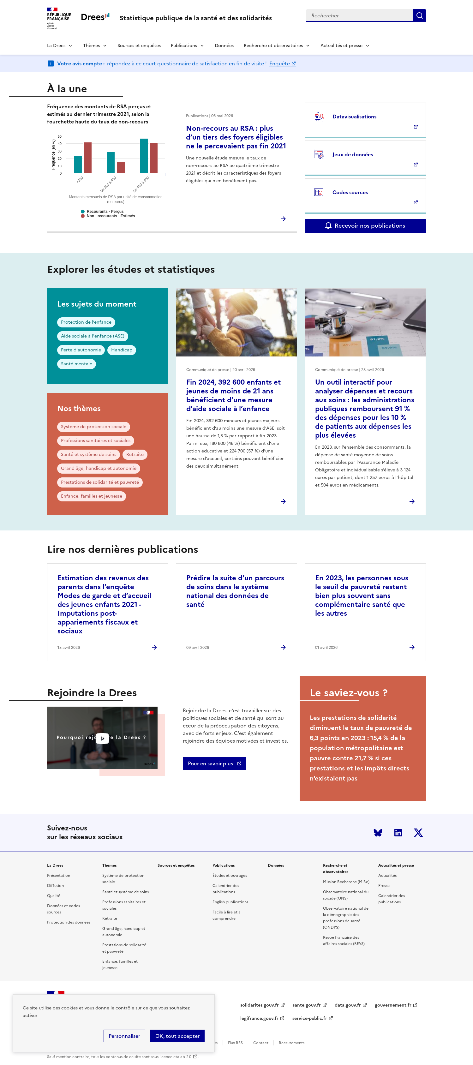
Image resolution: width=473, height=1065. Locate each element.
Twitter (418, 832)
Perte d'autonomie (81, 350)
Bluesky (378, 832)
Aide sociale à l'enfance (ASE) (92, 336)
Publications (184, 45)
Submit (419, 15)
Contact (260, 1043)
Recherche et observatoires (273, 45)
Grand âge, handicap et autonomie (98, 468)
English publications (230, 902)
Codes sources (350, 192)
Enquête (279, 63)
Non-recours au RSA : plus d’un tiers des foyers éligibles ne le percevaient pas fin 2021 (236, 137)
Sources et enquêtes (139, 45)
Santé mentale (76, 364)
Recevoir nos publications (370, 225)
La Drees (56, 45)
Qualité (53, 896)
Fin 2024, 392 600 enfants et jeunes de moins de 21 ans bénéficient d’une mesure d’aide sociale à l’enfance (233, 395)
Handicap (121, 350)
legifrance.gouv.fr (259, 1018)
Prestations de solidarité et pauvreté (100, 482)
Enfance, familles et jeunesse (91, 496)
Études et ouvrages (230, 875)
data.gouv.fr (348, 1005)
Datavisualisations (354, 116)
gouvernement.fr (393, 1005)
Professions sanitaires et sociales (95, 440)
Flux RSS (235, 1043)
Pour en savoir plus (211, 763)
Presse (384, 885)
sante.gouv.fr (307, 1005)
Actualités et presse (341, 45)
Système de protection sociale (93, 426)
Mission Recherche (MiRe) (346, 882)
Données (224, 45)
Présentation (58, 875)
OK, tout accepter (177, 1036)
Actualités (387, 875)
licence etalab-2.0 (175, 1057)
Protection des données (68, 922)
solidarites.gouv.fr (259, 1005)
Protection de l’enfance (86, 322)
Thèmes (91, 45)
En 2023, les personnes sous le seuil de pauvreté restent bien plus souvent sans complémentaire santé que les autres (361, 596)
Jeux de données (352, 154)
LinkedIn (398, 832)
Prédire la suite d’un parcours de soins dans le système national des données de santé (235, 591)
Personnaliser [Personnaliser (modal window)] (124, 1036)
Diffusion (55, 885)
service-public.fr (309, 1018)
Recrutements (291, 1043)
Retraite (135, 454)
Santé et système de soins (88, 454)
